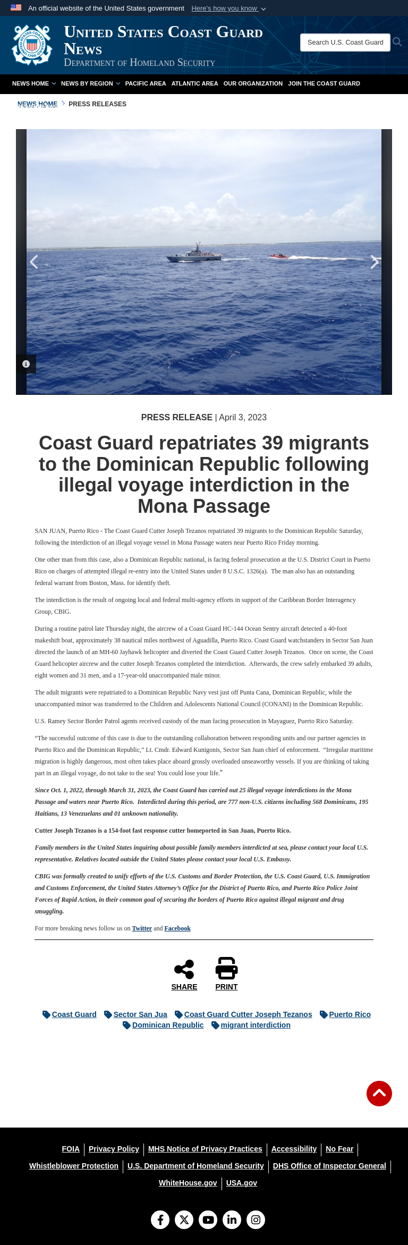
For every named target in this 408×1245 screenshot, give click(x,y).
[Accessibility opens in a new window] (294, 1149)
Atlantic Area (195, 83)
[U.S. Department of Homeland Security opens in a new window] (196, 1166)
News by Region (90, 83)
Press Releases (38, 107)
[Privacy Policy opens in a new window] (114, 1149)
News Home (34, 83)
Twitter (142, 928)
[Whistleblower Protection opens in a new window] (73, 1166)
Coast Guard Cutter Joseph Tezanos (240, 1014)
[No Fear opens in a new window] (339, 1149)
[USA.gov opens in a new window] (241, 1183)
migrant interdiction (248, 1025)
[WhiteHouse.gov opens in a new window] (188, 1183)
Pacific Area (145, 83)
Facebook (177, 928)
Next (373, 262)
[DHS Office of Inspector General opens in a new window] (329, 1166)
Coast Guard (67, 1014)
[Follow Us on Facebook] (160, 1221)
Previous (34, 262)
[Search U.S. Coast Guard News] (345, 42)
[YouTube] (208, 1221)
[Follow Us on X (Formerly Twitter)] (184, 1221)
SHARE (184, 974)
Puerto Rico (342, 1014)
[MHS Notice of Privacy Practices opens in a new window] (205, 1149)
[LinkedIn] (232, 1221)
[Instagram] (255, 1221)
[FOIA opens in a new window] (71, 1149)
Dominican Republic (160, 1025)
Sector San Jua (133, 1014)
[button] (229, 8)
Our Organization (253, 83)
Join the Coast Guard (324, 83)
